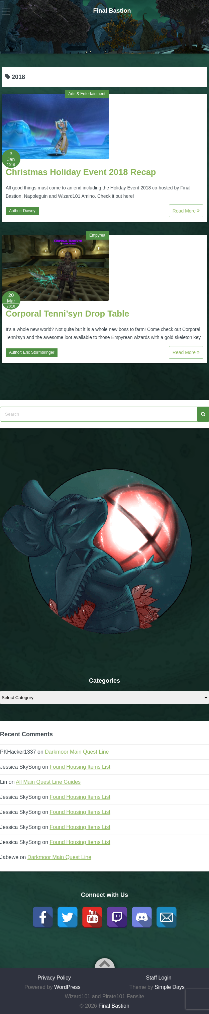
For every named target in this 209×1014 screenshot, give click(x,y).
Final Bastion (112, 10)
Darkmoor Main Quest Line (77, 752)
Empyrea (97, 235)
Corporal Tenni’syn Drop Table (67, 313)
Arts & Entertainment (86, 93)
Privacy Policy (54, 978)
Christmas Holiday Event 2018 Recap (81, 172)
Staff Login (158, 978)
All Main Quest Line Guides (48, 782)
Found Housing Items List (80, 767)
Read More (186, 211)
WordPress (67, 987)
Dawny (29, 210)
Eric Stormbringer (38, 352)
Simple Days (169, 987)
